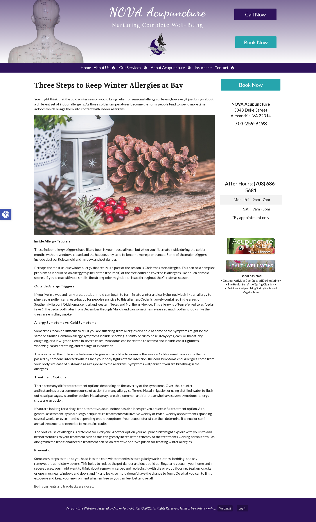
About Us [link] (102, 67)
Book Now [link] (256, 42)
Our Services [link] (130, 67)
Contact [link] (221, 67)
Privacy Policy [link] (206, 508)
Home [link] (86, 67)
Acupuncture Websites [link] (81, 508)
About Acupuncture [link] (168, 67)
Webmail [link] (225, 508)
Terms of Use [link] (188, 508)
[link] (5, 214)
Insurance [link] (203, 67)
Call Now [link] (255, 14)
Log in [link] (242, 508)
